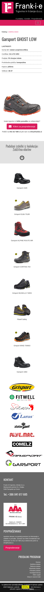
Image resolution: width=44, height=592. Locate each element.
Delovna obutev (35, 566)
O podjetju (19, 19)
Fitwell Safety (22, 319)
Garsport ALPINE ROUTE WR (22, 240)
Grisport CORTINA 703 (22, 267)
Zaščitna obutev (13, 32)
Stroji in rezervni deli (33, 577)
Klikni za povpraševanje (22, 126)
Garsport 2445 (22, 188)
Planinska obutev (34, 568)
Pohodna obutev (35, 570)
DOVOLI (25, 587)
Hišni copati (36, 575)
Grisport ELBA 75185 (22, 214)
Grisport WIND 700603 (22, 346)
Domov (38, 562)
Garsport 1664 (22, 372)
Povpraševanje (36, 19)
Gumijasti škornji (35, 573)
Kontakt (27, 19)
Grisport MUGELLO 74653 (22, 293)
